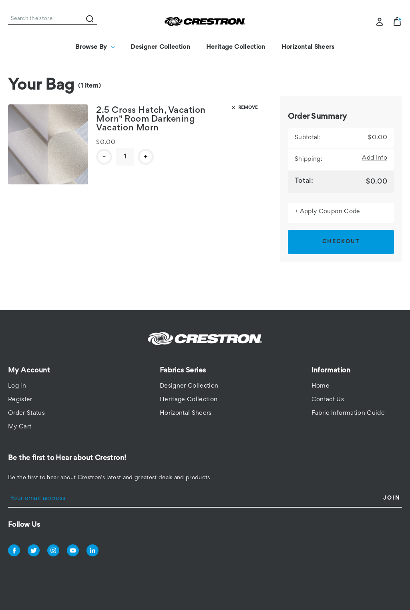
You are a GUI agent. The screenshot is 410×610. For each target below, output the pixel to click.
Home (321, 386)
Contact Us (328, 399)
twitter (33, 550)
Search (89, 19)
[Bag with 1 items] (397, 21)
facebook (14, 550)
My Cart (19, 427)
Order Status (26, 413)
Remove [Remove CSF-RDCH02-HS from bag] (244, 107)
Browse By (95, 47)
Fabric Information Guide (348, 413)
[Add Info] (374, 158)
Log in (17, 386)
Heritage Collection (235, 47)
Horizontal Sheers (308, 47)
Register (20, 399)
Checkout (341, 242)
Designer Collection (160, 47)
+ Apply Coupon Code (327, 211)
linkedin (92, 550)
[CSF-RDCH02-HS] (125, 157)
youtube (73, 550)
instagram (53, 550)
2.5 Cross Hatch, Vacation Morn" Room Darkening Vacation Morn (151, 119)
